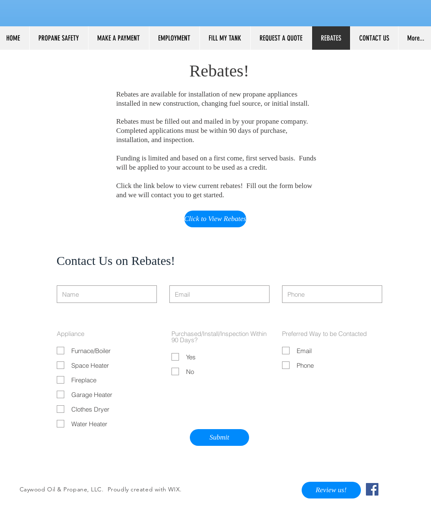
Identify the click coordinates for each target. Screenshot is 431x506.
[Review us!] (331, 490)
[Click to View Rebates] (215, 219)
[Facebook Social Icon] (372, 489)
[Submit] (219, 437)
